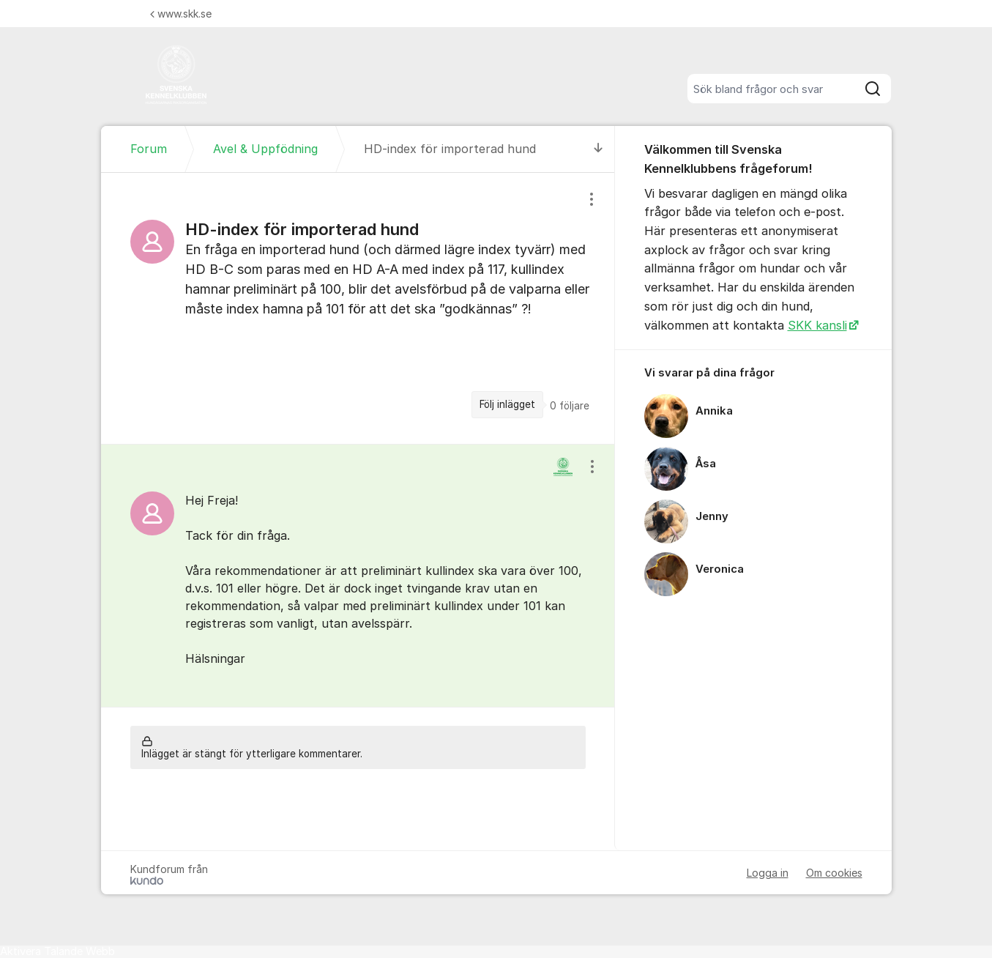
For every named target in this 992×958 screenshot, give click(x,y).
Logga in (767, 872)
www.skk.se (181, 13)
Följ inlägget (507, 404)
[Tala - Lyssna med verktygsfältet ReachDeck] (57, 952)
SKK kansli (817, 325)
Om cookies (834, 872)
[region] (358, 308)
